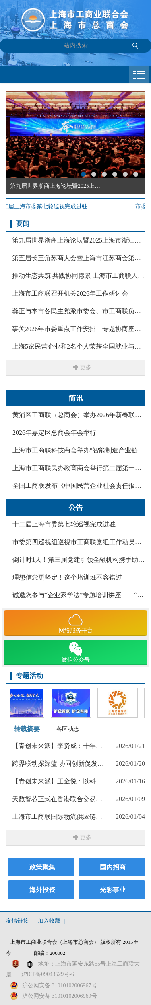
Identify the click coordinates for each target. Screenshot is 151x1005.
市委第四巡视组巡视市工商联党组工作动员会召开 (78, 541)
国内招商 (113, 867)
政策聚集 (42, 867)
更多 (85, 367)
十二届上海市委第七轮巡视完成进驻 (64, 524)
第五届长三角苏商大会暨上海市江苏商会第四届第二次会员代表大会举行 (78, 258)
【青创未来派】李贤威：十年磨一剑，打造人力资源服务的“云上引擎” (58, 745)
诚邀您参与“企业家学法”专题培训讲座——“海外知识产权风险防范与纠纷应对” (78, 595)
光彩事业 (113, 889)
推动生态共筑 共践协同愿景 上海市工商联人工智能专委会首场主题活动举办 (78, 275)
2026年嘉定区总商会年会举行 (54, 432)
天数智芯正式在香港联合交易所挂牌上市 (58, 798)
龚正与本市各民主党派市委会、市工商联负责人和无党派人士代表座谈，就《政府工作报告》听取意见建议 (78, 311)
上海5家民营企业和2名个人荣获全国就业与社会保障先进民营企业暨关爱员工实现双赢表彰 (78, 346)
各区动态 (67, 729)
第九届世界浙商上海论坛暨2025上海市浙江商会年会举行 (78, 240)
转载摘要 (27, 729)
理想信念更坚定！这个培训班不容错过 (67, 577)
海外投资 (42, 889)
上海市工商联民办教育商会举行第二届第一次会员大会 (78, 467)
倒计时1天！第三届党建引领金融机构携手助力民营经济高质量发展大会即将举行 (78, 559)
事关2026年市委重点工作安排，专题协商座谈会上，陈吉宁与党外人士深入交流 (78, 328)
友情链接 (17, 921)
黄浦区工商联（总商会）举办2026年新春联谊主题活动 (78, 414)
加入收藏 (49, 921)
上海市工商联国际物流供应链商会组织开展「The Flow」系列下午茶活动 (58, 816)
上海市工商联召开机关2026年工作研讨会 (70, 293)
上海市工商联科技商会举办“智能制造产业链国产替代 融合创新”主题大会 (78, 450)
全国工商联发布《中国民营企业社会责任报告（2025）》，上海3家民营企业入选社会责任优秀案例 (78, 485)
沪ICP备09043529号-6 (47, 974)
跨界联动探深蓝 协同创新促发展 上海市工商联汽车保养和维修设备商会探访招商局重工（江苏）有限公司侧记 (58, 763)
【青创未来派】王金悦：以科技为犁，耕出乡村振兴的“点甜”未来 (58, 781)
